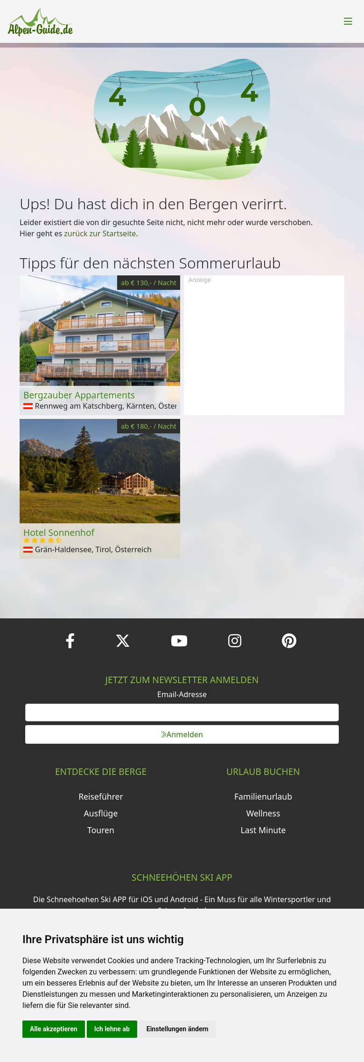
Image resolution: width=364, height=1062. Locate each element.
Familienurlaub (263, 796)
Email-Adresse (182, 694)
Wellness (263, 813)
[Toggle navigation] (348, 21)
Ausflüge (101, 813)
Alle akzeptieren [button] (53, 1029)
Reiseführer (100, 796)
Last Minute (263, 830)
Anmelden (182, 734)
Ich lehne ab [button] (112, 1029)
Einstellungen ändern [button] (178, 1029)
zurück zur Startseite (100, 233)
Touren (100, 830)
